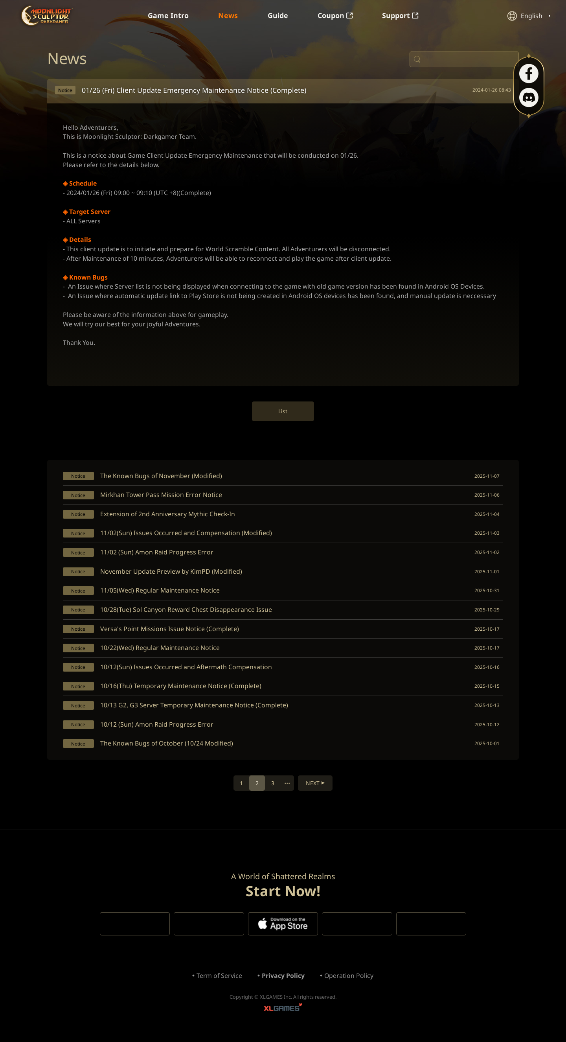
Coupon (335, 15)
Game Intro (167, 15)
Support (401, 15)
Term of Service (219, 983)
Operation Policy (349, 983)
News (228, 15)
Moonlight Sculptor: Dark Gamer (47, 15)
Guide (278, 15)
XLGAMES (283, 1016)
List (283, 414)
